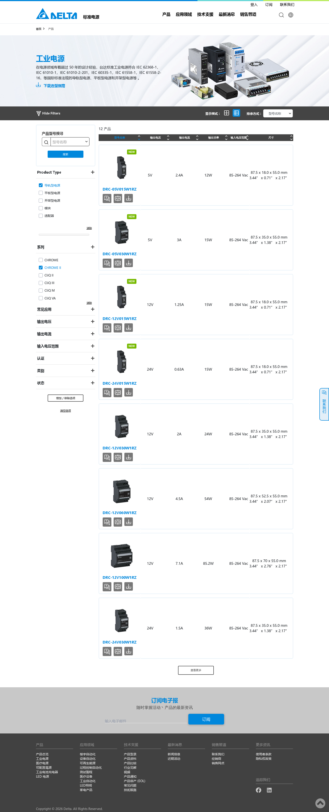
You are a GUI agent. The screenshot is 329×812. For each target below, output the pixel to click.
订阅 (206, 719)
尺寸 (271, 137)
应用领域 (184, 14)
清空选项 (65, 410)
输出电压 (44, 321)
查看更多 (196, 670)
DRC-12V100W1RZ (119, 577)
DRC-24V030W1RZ (119, 642)
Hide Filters (48, 113)
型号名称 (119, 137)
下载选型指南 (50, 85)
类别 (40, 370)
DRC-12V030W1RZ (119, 448)
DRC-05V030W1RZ (119, 253)
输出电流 (44, 333)
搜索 (65, 154)
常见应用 (44, 309)
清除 (89, 228)
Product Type (49, 172)
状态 (40, 382)
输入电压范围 (48, 346)
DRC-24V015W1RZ (119, 383)
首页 (38, 29)
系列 (40, 247)
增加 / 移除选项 (65, 398)
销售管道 (248, 14)
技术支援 (205, 14)
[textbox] (70, 141)
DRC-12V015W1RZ (119, 318)
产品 (166, 14)
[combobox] (70, 141)
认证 (40, 358)
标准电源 (91, 16)
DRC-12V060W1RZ (119, 512)
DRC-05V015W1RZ (119, 189)
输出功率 (213, 137)
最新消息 (227, 14)
